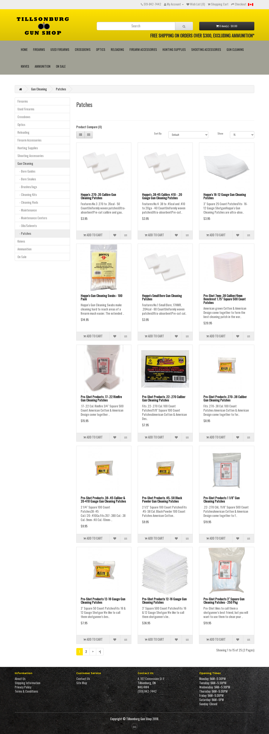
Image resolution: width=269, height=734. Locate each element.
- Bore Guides (26, 171)
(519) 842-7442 (147, 691)
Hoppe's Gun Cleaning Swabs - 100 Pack (101, 297)
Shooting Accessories (206, 49)
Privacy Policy (23, 687)
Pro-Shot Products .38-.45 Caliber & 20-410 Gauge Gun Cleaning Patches (103, 499)
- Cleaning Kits (27, 194)
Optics (100, 49)
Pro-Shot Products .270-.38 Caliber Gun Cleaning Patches (225, 398)
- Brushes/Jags (27, 187)
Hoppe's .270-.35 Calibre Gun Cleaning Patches (98, 196)
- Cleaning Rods (27, 202)
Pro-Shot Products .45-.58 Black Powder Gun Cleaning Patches (162, 499)
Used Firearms (59, 49)
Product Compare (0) (89, 127)
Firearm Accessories (143, 49)
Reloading (117, 49)
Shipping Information (27, 683)
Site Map (81, 683)
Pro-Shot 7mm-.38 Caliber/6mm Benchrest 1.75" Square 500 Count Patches (224, 299)
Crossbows (83, 49)
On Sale (61, 66)
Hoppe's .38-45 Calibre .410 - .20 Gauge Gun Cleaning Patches (162, 196)
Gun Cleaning (235, 49)
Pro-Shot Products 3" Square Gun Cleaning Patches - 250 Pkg (223, 601)
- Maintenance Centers (32, 218)
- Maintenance (27, 210)
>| (100, 651)
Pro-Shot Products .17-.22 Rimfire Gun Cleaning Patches (101, 398)
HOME (24, 49)
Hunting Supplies (174, 49)
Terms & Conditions (26, 691)
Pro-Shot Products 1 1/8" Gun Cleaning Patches (221, 499)
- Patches (24, 233)
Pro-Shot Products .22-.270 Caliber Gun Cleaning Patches (163, 398)
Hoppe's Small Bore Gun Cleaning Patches (162, 297)
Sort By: (158, 133)
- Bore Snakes (26, 179)
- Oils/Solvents (27, 225)
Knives (25, 66)
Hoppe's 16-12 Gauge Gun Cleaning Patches (224, 196)
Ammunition (42, 66)
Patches (61, 89)
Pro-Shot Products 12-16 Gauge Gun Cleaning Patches (103, 601)
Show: (221, 133)
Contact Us (83, 678)
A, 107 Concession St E (151, 678)
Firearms (39, 49)
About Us (20, 678)
